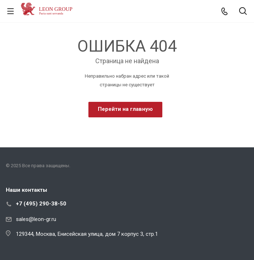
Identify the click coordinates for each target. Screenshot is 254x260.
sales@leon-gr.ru (36, 219)
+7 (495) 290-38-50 (41, 203)
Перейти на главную (125, 109)
